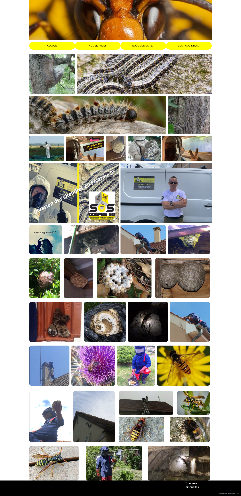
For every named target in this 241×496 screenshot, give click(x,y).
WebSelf (235, 493)
